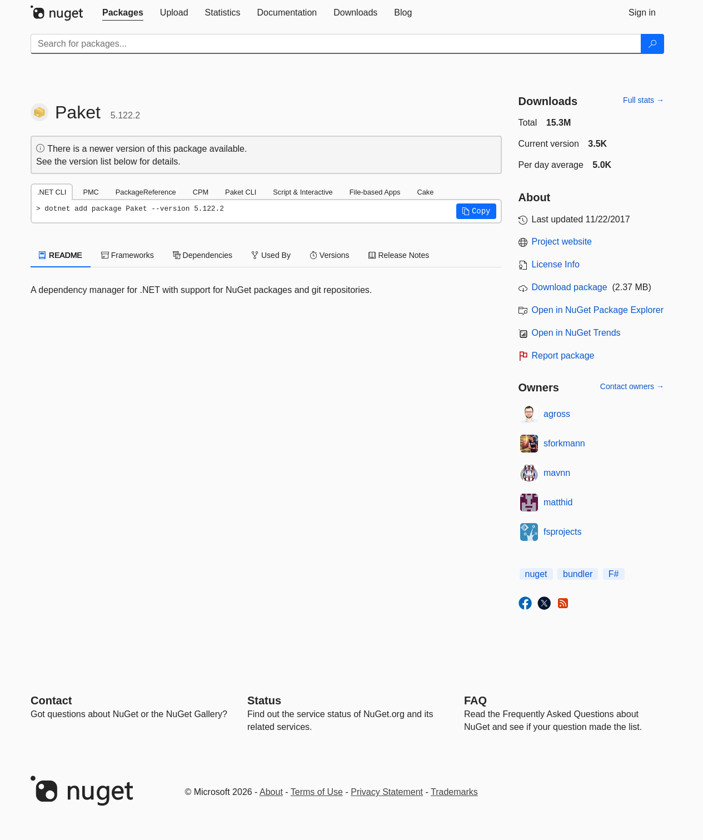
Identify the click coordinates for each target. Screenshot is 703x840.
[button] (476, 211)
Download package (569, 287)
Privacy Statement (387, 792)
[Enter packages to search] (336, 44)
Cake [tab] (425, 192)
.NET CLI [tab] (51, 192)
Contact (51, 700)
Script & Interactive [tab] (302, 192)
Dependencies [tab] (202, 255)
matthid (558, 502)
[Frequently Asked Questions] (475, 700)
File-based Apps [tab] (375, 192)
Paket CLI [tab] (240, 192)
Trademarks (454, 792)
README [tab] (60, 255)
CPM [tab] (200, 192)
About (271, 792)
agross (557, 414)
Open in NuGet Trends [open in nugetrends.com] (576, 332)
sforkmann (564, 443)
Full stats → (643, 100)
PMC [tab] (90, 192)
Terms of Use (317, 792)
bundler (577, 574)
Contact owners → (632, 386)
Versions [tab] (330, 255)
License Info (556, 264)
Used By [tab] (271, 255)
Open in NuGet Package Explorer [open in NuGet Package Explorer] (598, 310)
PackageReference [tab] (146, 192)
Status (264, 700)
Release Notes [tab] (399, 255)
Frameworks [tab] (127, 255)
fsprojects (562, 531)
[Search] (652, 44)
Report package (563, 355)
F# (614, 574)
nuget (536, 574)
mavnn (557, 473)
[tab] (123, 13)
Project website (562, 241)
